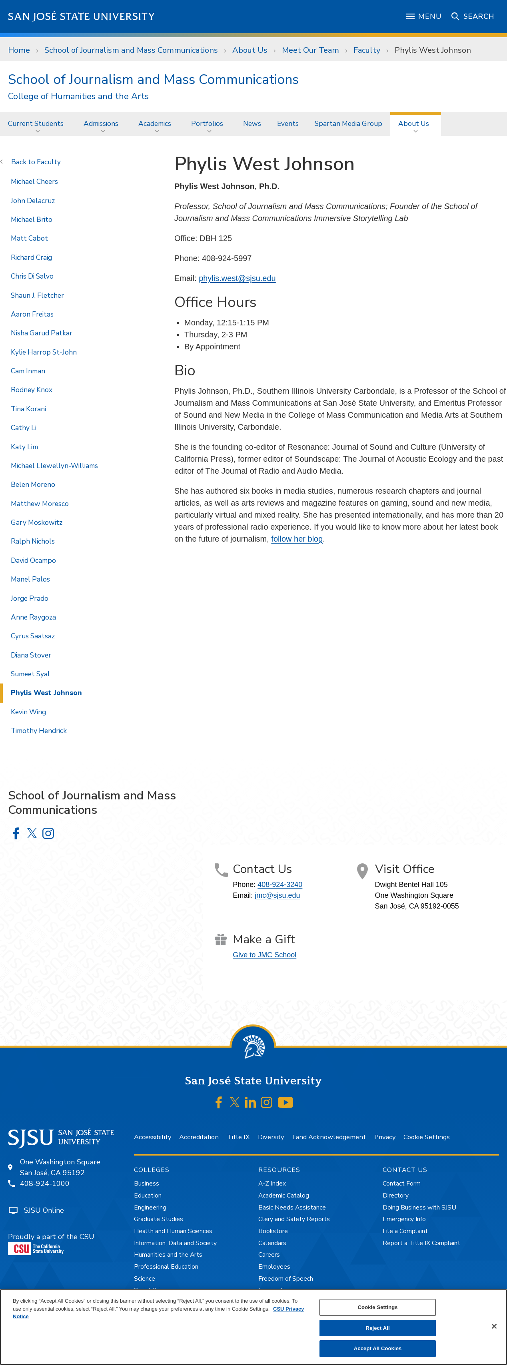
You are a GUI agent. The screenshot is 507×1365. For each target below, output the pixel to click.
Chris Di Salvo (32, 276)
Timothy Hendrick (39, 730)
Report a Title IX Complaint (421, 1243)
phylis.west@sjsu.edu (237, 278)
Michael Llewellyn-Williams (54, 465)
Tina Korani (28, 409)
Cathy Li (23, 427)
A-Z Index (272, 1183)
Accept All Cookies (378, 1348)
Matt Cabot (29, 238)
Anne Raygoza (33, 617)
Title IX (238, 1137)
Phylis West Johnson (433, 50)
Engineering (150, 1207)
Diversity (271, 1137)
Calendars (272, 1243)
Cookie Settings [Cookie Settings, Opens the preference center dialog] (378, 1307)
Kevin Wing (28, 712)
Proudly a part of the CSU (51, 1243)
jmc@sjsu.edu (277, 895)
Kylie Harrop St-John (44, 352)
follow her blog (297, 538)
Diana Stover (31, 655)
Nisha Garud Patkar (41, 333)
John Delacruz (33, 200)
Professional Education (166, 1266)
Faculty (366, 50)
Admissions (101, 123)
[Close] (494, 1326)
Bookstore (273, 1231)
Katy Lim (24, 447)
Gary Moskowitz (36, 522)
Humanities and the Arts (168, 1254)
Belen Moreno (33, 484)
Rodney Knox (31, 390)
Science (144, 1278)
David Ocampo (33, 560)
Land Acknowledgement (329, 1137)
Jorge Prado (29, 598)
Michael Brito (31, 219)
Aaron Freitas (32, 314)
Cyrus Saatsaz (33, 636)
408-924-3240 (279, 885)
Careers (269, 1254)
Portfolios (207, 123)
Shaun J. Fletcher (37, 295)
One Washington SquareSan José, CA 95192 (60, 1167)
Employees (274, 1266)
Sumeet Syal (30, 674)
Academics (154, 123)
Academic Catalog (283, 1195)
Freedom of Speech (285, 1278)
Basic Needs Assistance (292, 1207)
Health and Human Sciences (173, 1231)
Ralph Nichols (33, 541)
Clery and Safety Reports (294, 1219)
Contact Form (402, 1183)
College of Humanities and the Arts (78, 96)
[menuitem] (38, 124)
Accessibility (152, 1137)
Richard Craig (31, 257)
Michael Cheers (34, 181)
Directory (396, 1195)
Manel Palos (30, 579)
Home (19, 50)
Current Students (36, 123)
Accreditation (199, 1137)
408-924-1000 (45, 1183)
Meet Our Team (310, 50)
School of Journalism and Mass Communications (131, 50)
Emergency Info (404, 1219)
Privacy (384, 1137)
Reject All (378, 1328)
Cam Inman (28, 371)
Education (148, 1195)
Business (146, 1183)
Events (288, 123)
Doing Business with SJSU (419, 1207)
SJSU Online (44, 1210)
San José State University (82, 16)
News (252, 123)
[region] (253, 1327)
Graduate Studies (158, 1219)
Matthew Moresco (40, 503)
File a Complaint (405, 1231)
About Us (249, 50)
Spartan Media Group (348, 123)
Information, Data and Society (175, 1243)
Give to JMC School (264, 955)
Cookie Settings (426, 1137)
